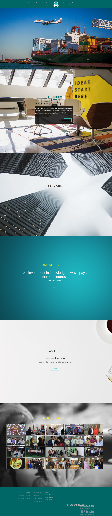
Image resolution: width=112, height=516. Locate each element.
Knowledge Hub (46, 5)
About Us (28, 5)
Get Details (54, 368)
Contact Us (83, 5)
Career (63, 5)
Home (56, 4)
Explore (68, 119)
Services (36, 5)
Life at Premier (72, 5)
